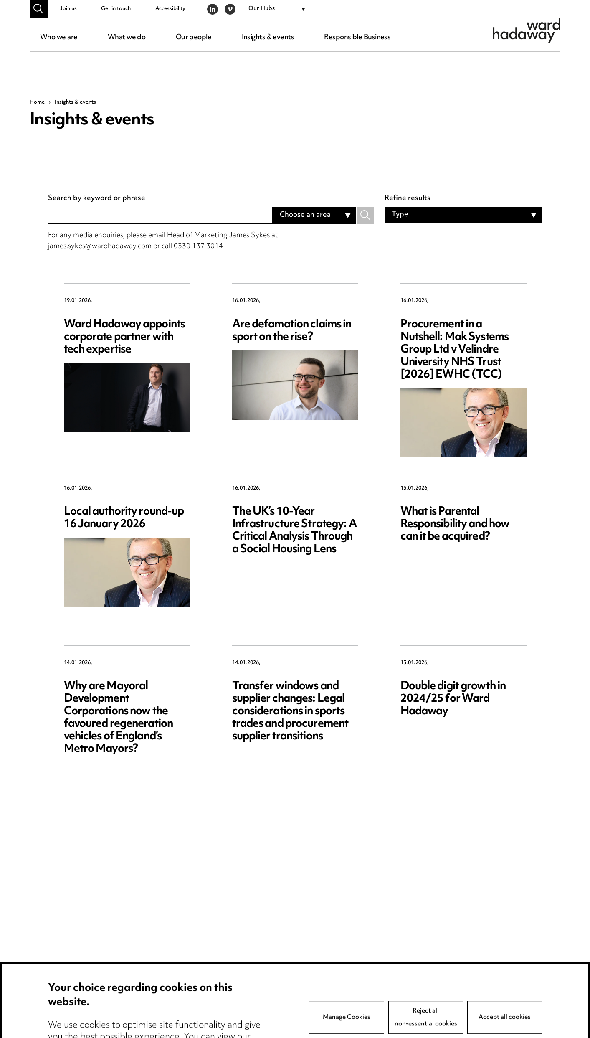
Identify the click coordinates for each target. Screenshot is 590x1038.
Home (37, 102)
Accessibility (170, 8)
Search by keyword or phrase (96, 198)
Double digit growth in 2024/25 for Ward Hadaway (453, 699)
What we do (126, 37)
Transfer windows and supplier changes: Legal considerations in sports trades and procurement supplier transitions (290, 711)
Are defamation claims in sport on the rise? (292, 331)
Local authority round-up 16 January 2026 (124, 518)
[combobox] (278, 9)
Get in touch (116, 8)
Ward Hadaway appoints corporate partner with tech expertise (124, 337)
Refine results (407, 198)
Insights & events (268, 37)
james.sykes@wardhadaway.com (100, 246)
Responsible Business (357, 37)
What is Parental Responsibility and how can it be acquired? (455, 524)
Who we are (58, 37)
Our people (193, 37)
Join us (68, 8)
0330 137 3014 (198, 246)
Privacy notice (172, 1023)
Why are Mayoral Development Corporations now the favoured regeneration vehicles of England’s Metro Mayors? (118, 718)
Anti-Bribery (270, 1023)
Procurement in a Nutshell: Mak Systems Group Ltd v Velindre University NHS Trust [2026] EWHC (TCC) (454, 349)
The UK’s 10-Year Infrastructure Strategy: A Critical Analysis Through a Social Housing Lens (294, 530)
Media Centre (71, 1023)
